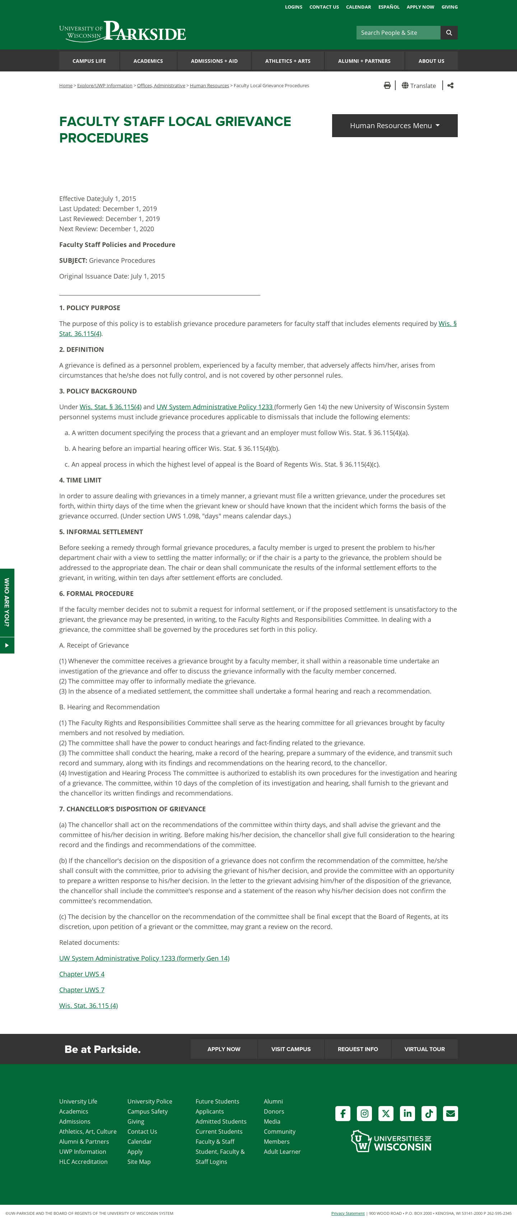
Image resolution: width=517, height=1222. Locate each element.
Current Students (219, 1131)
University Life (78, 1101)
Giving (450, 7)
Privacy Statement (348, 1213)
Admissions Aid (214, 60)
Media (272, 1121)
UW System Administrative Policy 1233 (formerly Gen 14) (144, 958)
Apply (135, 1152)
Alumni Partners (364, 60)
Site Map (139, 1162)
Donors (274, 1111)
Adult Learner (282, 1152)
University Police (149, 1101)
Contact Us (324, 7)
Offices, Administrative (161, 85)
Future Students (217, 1101)
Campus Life (89, 60)
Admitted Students (221, 1121)
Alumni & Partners (84, 1142)
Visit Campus (291, 1049)
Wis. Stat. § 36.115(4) (110, 406)
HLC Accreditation (83, 1162)
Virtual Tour (425, 1049)
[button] (420, 85)
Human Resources (209, 85)
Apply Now (420, 7)
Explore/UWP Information (104, 85)
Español (389, 7)
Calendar (358, 7)
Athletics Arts (288, 60)
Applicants (210, 1111)
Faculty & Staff (215, 1142)
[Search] (399, 32)
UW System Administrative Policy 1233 (215, 406)
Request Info (358, 1049)
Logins (293, 7)
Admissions (74, 1121)
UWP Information (82, 1152)
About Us (431, 60)
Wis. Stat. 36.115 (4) (88, 1005)
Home (66, 85)
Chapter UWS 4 (81, 974)
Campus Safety (147, 1111)
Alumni (273, 1101)
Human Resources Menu (392, 125)
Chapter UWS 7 (81, 989)
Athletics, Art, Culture (88, 1131)
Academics (148, 60)
